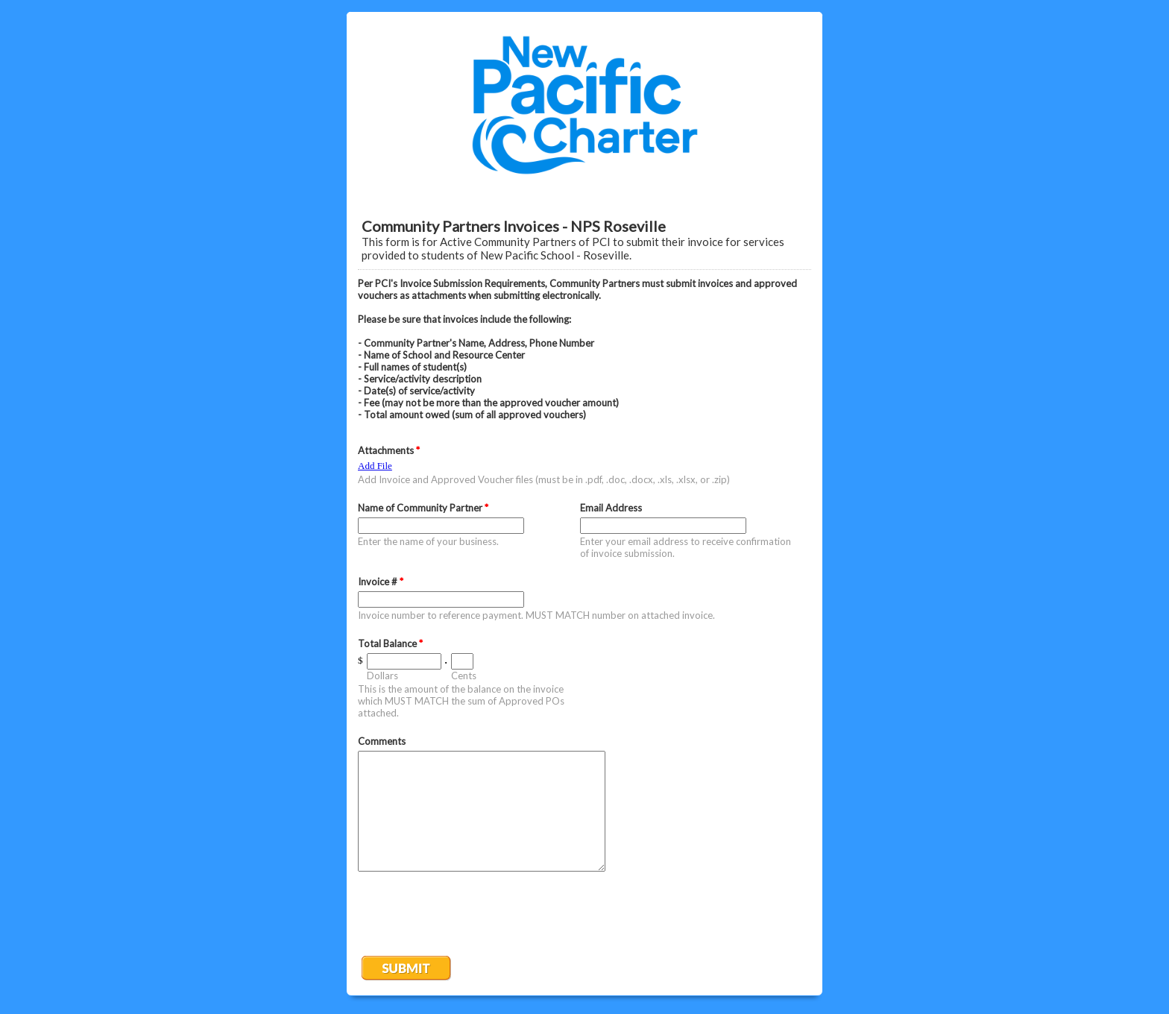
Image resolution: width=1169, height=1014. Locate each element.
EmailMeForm (584, 105)
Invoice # (380, 582)
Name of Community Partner (423, 508)
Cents (463, 675)
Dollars (382, 675)
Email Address (611, 508)
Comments (382, 741)
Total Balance (390, 643)
